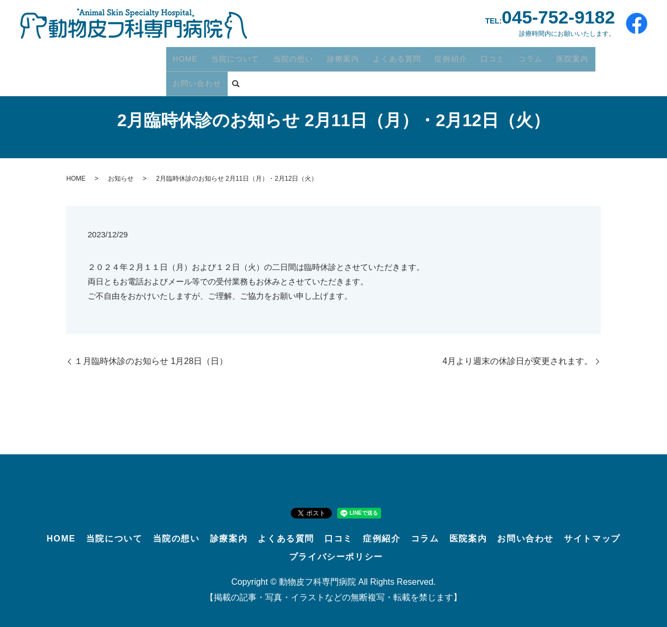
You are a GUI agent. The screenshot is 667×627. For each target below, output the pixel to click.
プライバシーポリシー (336, 556)
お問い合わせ (603, 56)
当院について (231, 56)
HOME (184, 56)
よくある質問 (386, 56)
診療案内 (335, 56)
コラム (512, 56)
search (174, 75)
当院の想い (287, 56)
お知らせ (121, 178)
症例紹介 (437, 56)
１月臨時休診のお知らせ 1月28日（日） (151, 361)
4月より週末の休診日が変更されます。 (518, 361)
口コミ (477, 56)
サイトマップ (592, 538)
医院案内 (552, 56)
